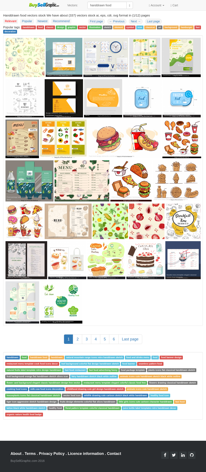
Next (136, 21)
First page (96, 21)
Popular (27, 21)
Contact (114, 454)
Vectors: (72, 5)
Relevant (10, 21)
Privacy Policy (52, 454)
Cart (174, 5)
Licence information (86, 454)
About (16, 454)
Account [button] (156, 5)
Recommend (61, 21)
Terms (30, 454)
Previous (116, 21)
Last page (153, 21)
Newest (43, 21)
